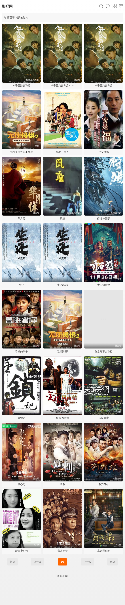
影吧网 (7, 6)
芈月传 (21, 218)
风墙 (62, 218)
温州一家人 (62, 151)
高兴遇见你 (103, 550)
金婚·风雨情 (62, 417)
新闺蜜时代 (21, 550)
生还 (21, 284)
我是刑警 (63, 550)
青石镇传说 (103, 284)
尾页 (112, 561)
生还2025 (62, 284)
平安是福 (104, 151)
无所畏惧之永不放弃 (21, 151)
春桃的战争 (21, 351)
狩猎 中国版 (103, 218)
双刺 (62, 484)
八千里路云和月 (21, 85)
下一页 (87, 561)
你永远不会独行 (104, 351)
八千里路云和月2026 (62, 85)
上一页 (37, 561)
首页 (12, 561)
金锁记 (21, 417)
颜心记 (21, 484)
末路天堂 (104, 417)
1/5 (62, 561)
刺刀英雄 (104, 484)
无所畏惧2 (62, 351)
